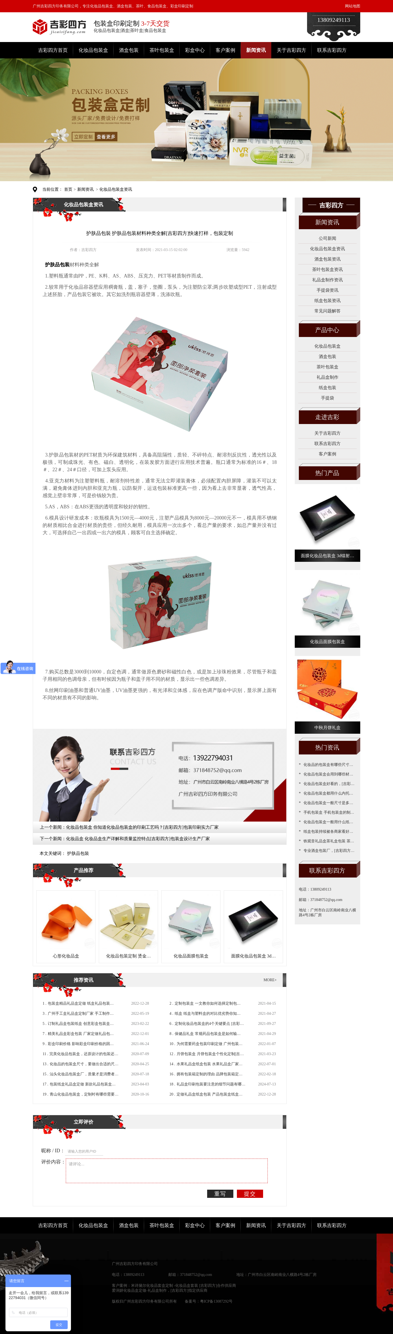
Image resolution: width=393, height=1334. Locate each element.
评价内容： (53, 1162)
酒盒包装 (129, 50)
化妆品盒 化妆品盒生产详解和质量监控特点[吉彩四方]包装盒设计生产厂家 (138, 838)
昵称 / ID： (53, 1150)
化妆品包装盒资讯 (115, 189)
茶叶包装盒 (162, 50)
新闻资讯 (256, 50)
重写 (220, 1194)
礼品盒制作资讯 (327, 279)
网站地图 (352, 6)
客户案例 (225, 50)
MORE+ (270, 980)
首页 (68, 189)
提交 (250, 1194)
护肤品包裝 (78, 853)
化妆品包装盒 (93, 50)
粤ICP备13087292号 (216, 1301)
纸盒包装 (327, 387)
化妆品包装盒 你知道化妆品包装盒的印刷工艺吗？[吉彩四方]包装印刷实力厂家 (142, 827)
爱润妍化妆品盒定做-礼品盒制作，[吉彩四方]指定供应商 (159, 1290)
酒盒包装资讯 (327, 259)
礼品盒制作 (327, 377)
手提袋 (327, 398)
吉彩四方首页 (53, 50)
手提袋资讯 (327, 290)
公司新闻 (327, 238)
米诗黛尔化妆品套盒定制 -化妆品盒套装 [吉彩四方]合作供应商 (183, 1286)
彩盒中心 (195, 50)
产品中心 (327, 330)
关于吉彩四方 (291, 50)
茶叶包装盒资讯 (327, 269)
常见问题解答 (327, 311)
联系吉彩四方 (332, 50)
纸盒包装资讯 (327, 300)
